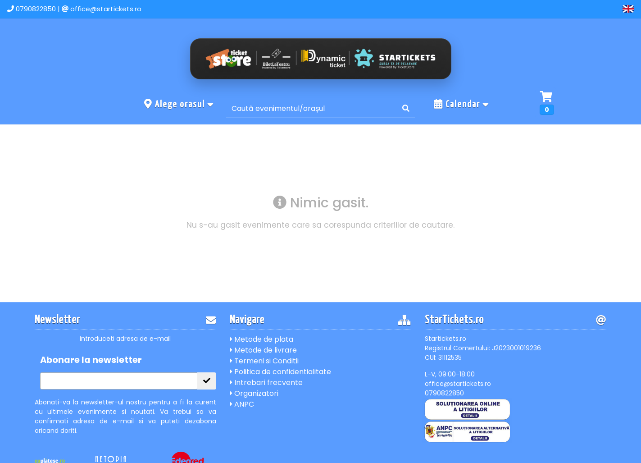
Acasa (453, 9)
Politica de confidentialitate (280, 372)
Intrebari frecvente (266, 382)
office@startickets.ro (105, 9)
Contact (558, 9)
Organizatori (254, 393)
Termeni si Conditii (264, 361)
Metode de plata (261, 339)
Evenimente (504, 9)
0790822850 (36, 9)
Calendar (462, 104)
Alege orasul (179, 104)
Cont (601, 9)
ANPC (242, 404)
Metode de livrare (263, 350)
